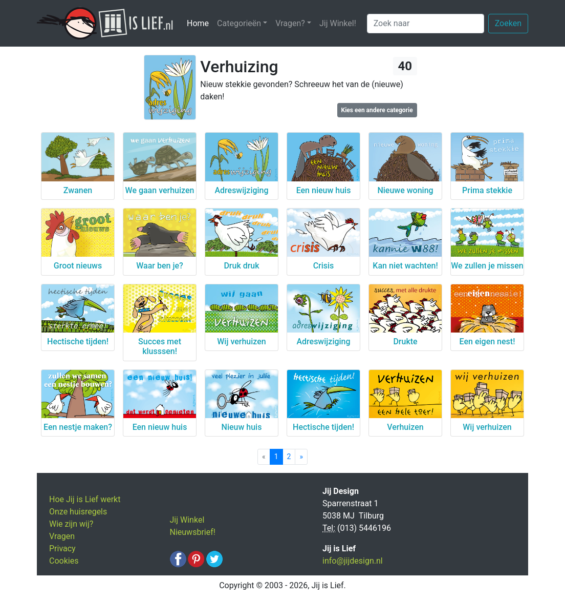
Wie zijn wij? (71, 524)
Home (200, 22)
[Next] (301, 457)
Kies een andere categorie (377, 110)
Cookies (63, 561)
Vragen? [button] (290, 23)
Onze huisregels (78, 511)
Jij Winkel (187, 520)
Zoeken (508, 23)
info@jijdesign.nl (352, 561)
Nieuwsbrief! (192, 532)
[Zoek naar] (425, 23)
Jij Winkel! (337, 23)
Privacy (62, 548)
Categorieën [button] (239, 23)
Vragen (62, 536)
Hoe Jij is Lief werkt (84, 499)
